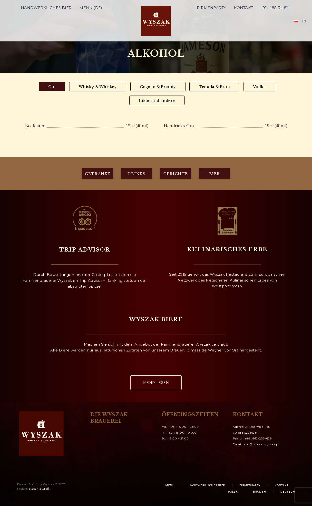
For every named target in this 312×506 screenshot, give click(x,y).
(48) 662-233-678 (258, 438)
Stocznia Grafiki (40, 488)
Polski (233, 491)
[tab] (52, 86)
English (259, 491)
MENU (170, 485)
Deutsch (287, 491)
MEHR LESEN (156, 382)
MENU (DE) (90, 20)
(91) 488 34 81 (274, 20)
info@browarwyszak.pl (261, 444)
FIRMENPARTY (211, 20)
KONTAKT (243, 20)
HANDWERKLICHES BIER (46, 20)
